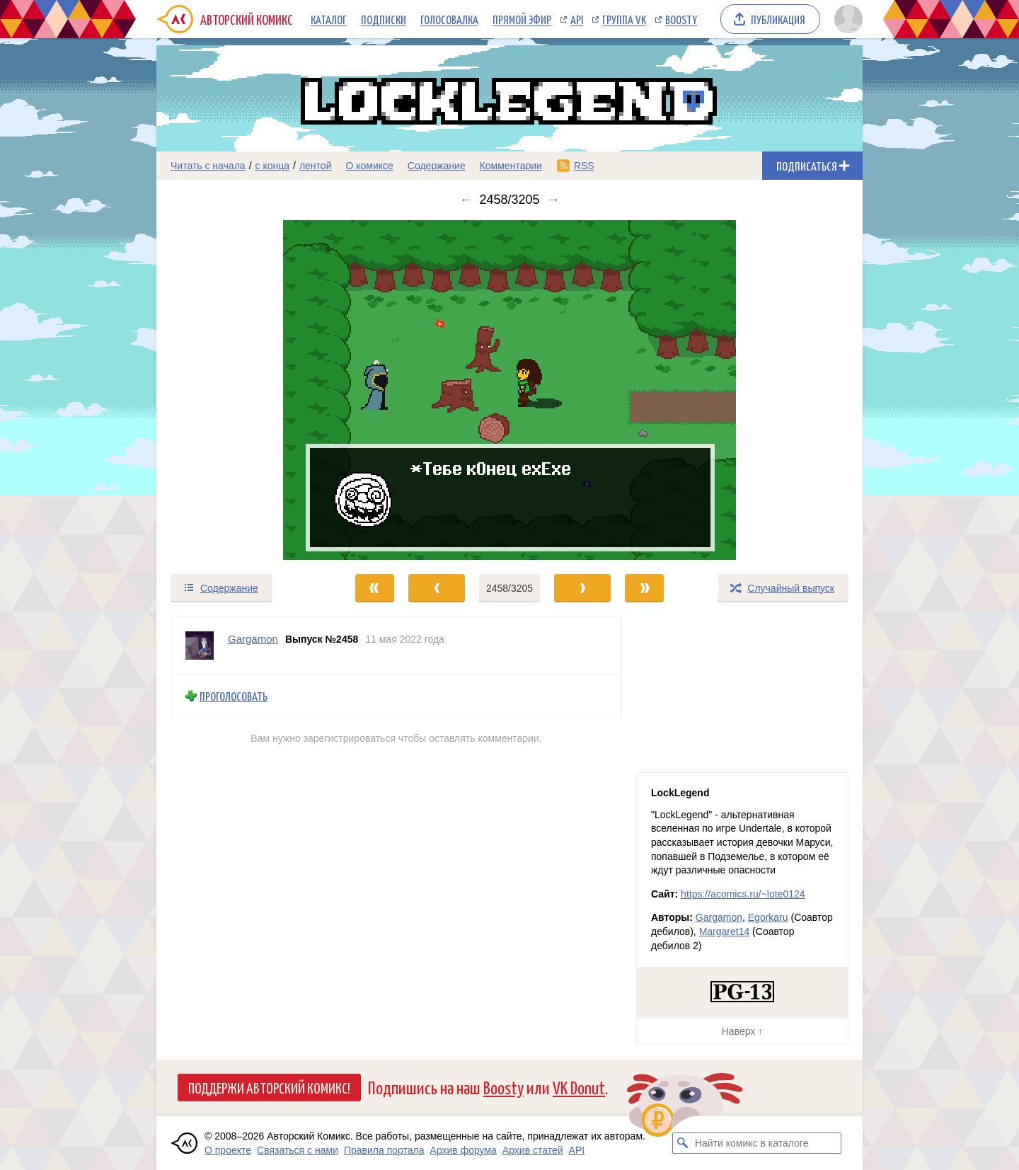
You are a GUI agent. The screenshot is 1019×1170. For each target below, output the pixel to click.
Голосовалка (449, 19)
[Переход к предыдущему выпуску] (244, 390)
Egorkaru (768, 917)
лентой (315, 165)
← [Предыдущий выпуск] (465, 200)
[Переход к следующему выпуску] (509, 390)
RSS (584, 165)
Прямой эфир (522, 19)
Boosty (681, 19)
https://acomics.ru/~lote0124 (743, 894)
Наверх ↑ (742, 1031)
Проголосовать (233, 696)
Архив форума (463, 1150)
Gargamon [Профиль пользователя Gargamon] (253, 639)
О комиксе (369, 165)
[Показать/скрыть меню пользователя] (846, 19)
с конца (272, 165)
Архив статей (532, 1150)
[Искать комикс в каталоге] (683, 1143)
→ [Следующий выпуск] (553, 200)
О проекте (228, 1150)
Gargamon (719, 917)
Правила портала (384, 1150)
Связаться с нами (297, 1150)
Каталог (329, 19)
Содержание (437, 165)
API (576, 19)
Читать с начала (208, 165)
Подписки (383, 19)
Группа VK (624, 19)
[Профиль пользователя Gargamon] (199, 645)
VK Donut (579, 1087)
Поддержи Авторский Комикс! (269, 1087)
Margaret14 (724, 931)
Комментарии (511, 165)
